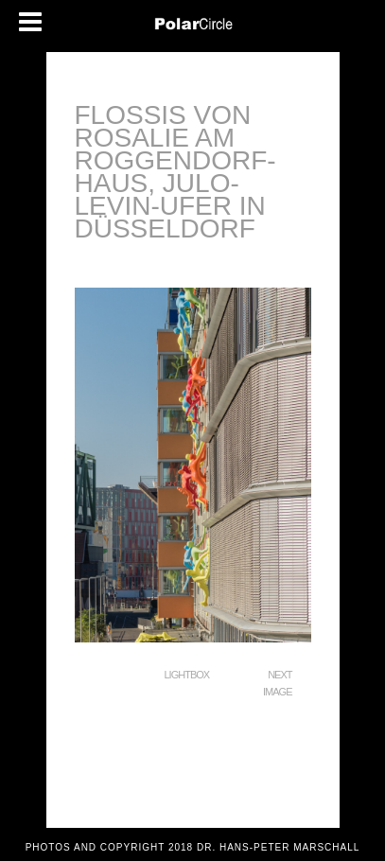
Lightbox (187, 674)
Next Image (277, 683)
